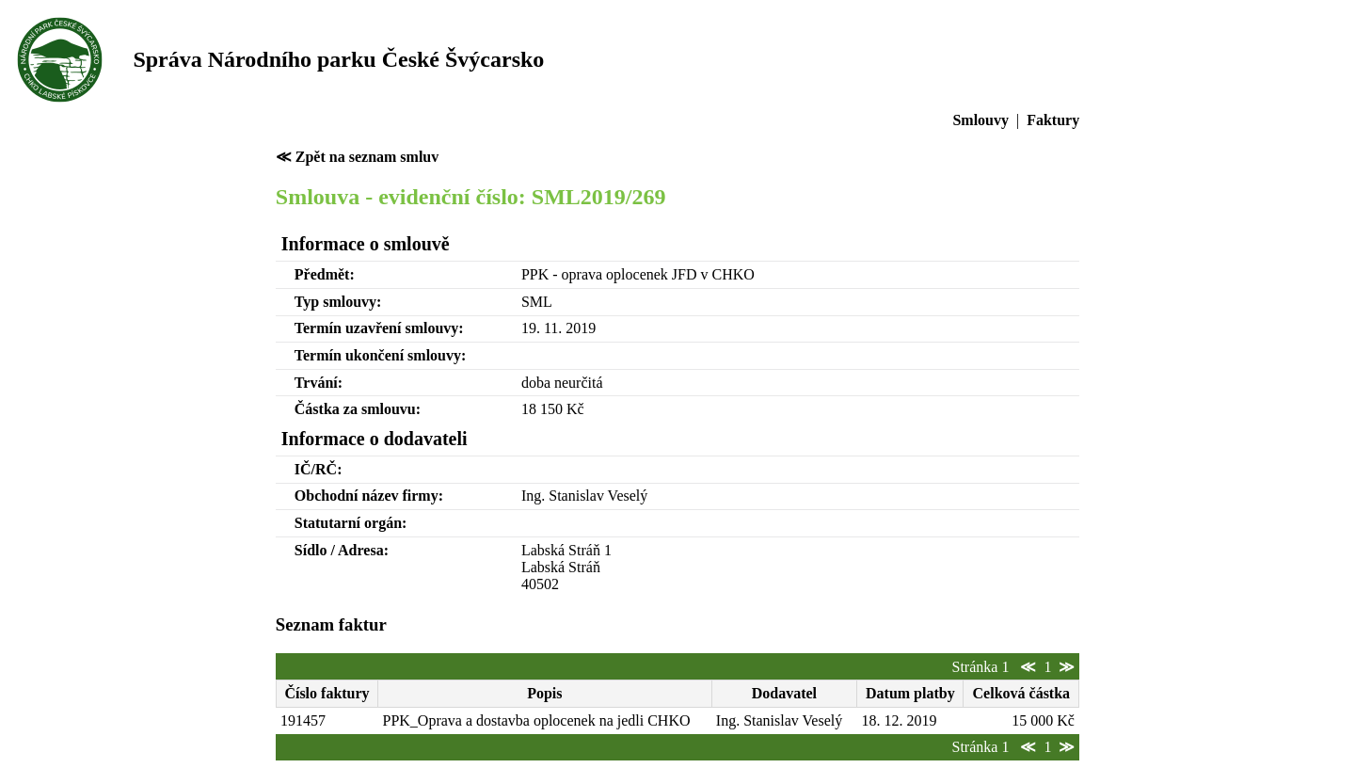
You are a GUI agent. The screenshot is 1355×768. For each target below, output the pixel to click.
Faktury (1053, 120)
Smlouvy (980, 120)
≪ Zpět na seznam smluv (357, 157)
